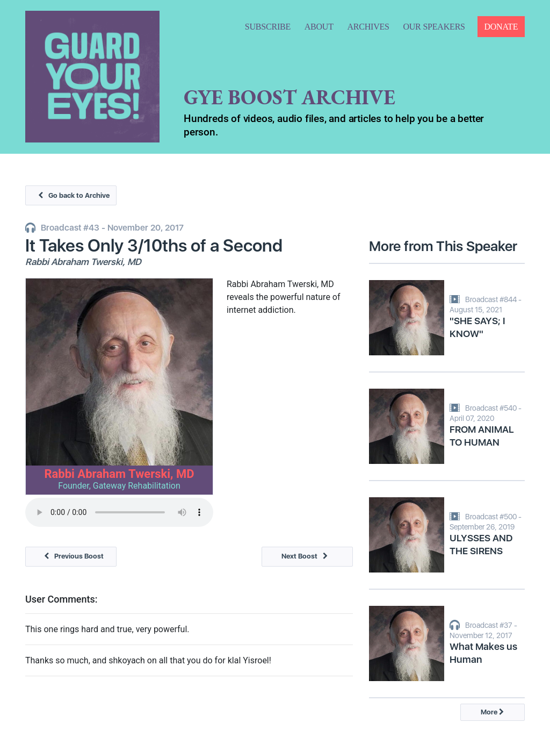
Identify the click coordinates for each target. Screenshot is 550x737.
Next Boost (307, 556)
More (492, 712)
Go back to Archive (71, 195)
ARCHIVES (368, 26)
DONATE (501, 26)
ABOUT (319, 26)
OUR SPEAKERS (434, 26)
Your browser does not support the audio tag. (119, 512)
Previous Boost (71, 556)
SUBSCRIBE (268, 26)
